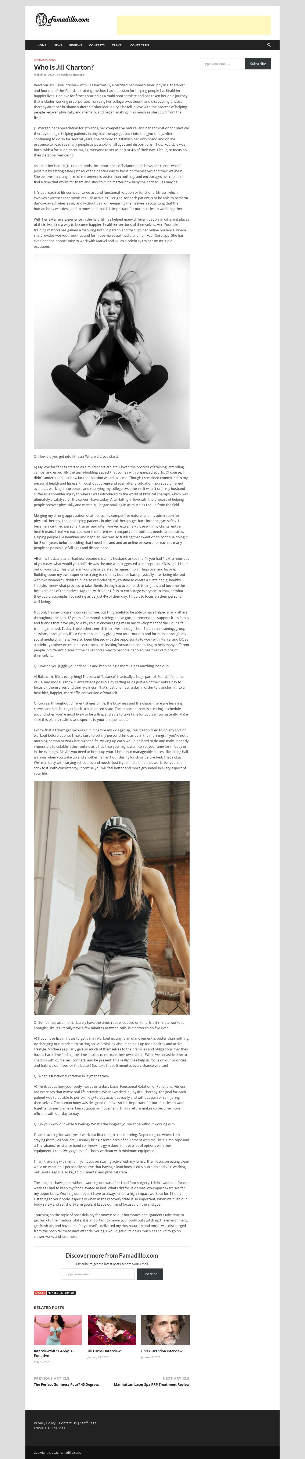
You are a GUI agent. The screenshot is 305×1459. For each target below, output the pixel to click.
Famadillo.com (70, 1453)
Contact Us (139, 45)
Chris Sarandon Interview (161, 1351)
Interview (40, 60)
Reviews (75, 45)
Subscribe (150, 1274)
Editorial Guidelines (49, 1428)
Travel (117, 45)
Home (41, 45)
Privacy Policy (44, 1423)
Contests (97, 45)
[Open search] (269, 45)
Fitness (53, 1293)
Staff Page (88, 1423)
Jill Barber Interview (104, 1351)
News (58, 45)
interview (67, 1293)
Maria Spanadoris (73, 74)
